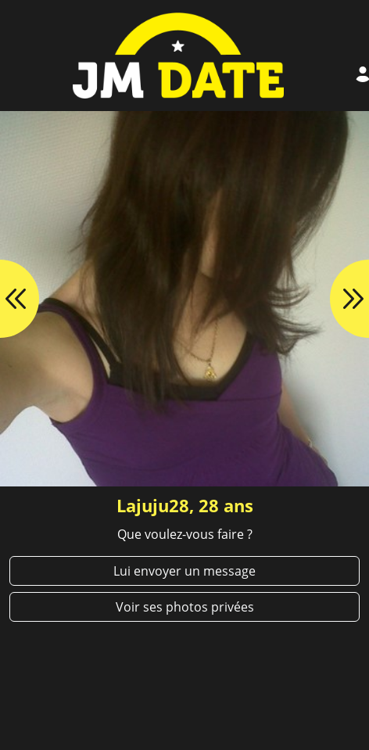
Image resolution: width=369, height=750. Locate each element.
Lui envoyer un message (184, 571)
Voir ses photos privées (185, 606)
